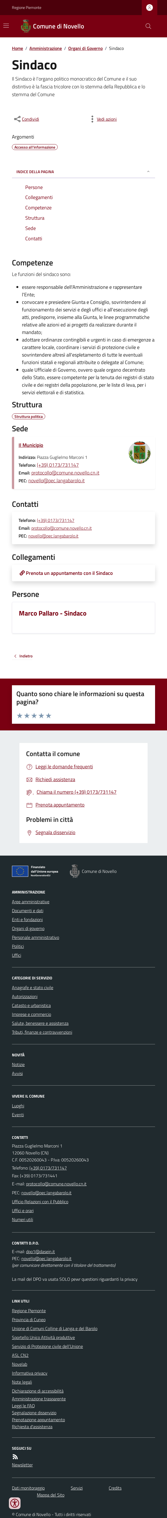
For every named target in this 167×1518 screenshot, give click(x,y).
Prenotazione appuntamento (38, 1419)
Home (17, 48)
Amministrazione (45, 48)
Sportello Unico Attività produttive (43, 1337)
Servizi (77, 1488)
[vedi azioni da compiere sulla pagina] (102, 119)
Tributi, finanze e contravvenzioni (42, 1032)
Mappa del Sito (50, 1495)
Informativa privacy (29, 1373)
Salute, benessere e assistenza (40, 1023)
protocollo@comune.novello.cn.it (65, 472)
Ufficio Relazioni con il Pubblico (40, 1201)
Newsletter (22, 1464)
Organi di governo (28, 928)
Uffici (16, 955)
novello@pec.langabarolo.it (56, 480)
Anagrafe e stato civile (32, 987)
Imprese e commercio (31, 1014)
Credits (115, 1488)
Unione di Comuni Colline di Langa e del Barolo (54, 1328)
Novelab (19, 1364)
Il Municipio (31, 445)
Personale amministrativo (35, 937)
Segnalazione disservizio (34, 1412)
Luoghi (18, 1105)
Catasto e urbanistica (31, 1005)
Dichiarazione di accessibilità (38, 1391)
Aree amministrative (30, 901)
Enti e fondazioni (27, 919)
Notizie (18, 1064)
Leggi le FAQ (23, 1405)
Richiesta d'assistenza (32, 1426)
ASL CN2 (20, 1355)
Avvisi (17, 1073)
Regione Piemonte (26, 7)
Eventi (18, 1114)
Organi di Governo (85, 48)
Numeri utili (22, 1219)
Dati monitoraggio (28, 1488)
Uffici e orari (23, 1210)
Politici (18, 946)
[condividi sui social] (26, 119)
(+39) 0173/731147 (58, 465)
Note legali (22, 1382)
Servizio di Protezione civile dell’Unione (47, 1346)
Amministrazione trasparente (39, 1398)
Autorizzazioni (24, 996)
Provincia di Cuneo (28, 1319)
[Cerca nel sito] (146, 26)
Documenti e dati (27, 910)
